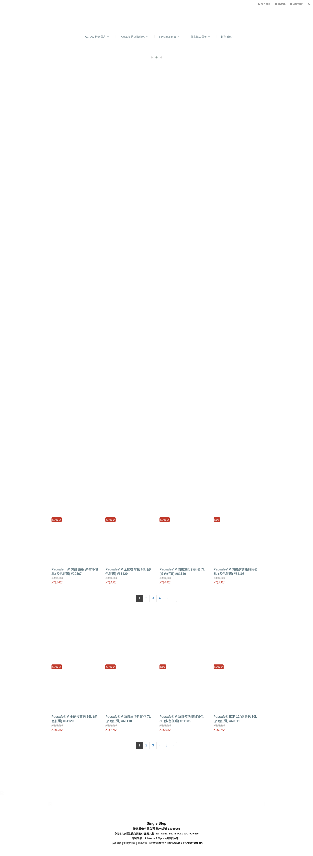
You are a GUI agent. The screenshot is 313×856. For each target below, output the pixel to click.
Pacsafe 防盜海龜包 (133, 36)
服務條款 (116, 842)
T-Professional (168, 36)
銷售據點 (226, 36)
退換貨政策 (129, 842)
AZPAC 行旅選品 (97, 36)
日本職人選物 (200, 36)
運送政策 (142, 842)
